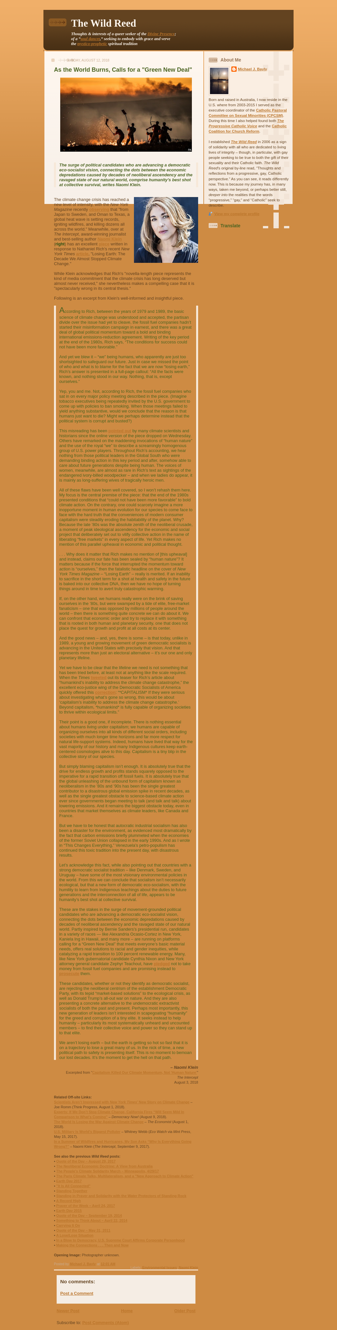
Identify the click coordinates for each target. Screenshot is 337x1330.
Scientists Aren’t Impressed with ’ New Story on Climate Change (122, 1102)
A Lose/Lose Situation (74, 1235)
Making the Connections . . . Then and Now (92, 1245)
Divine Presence (161, 34)
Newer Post (68, 1310)
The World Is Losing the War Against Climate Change (98, 1122)
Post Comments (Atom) (105, 1322)
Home (127, 1310)
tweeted (98, 677)
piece (104, 243)
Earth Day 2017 (69, 1181)
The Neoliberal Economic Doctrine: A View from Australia (104, 1166)
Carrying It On (68, 1225)
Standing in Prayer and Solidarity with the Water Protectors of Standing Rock (121, 1196)
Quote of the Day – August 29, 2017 (86, 1161)
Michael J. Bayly (252, 69)
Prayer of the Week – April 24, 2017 (85, 1206)
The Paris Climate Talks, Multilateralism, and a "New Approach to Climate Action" (125, 1176)
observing (99, 209)
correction (105, 692)
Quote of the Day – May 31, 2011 (83, 1230)
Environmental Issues (159, 1267)
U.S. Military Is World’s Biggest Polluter (87, 1132)
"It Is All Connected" (73, 1186)
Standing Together (72, 1191)
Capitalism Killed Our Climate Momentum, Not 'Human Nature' (144, 1072)
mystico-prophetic (92, 43)
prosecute (69, 973)
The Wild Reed (103, 23)
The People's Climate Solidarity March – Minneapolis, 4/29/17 (107, 1171)
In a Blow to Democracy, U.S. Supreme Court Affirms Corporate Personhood (120, 1240)
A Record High (68, 1201)
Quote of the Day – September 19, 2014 (89, 1215)
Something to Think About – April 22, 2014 (91, 1220)
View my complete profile (236, 214)
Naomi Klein (109, 239)
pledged (162, 963)
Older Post (184, 1310)
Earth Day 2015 (69, 1211)
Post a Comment (76, 1293)
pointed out (119, 430)
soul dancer (90, 39)
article (82, 253)
